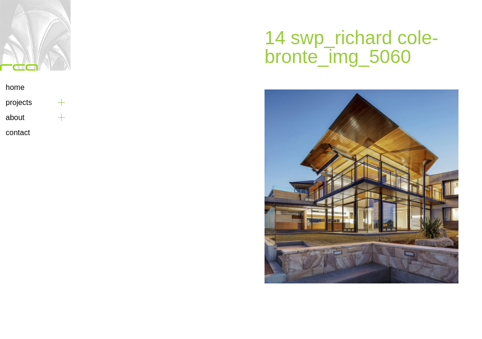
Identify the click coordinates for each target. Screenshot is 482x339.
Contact (18, 133)
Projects (19, 102)
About (15, 117)
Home (15, 87)
